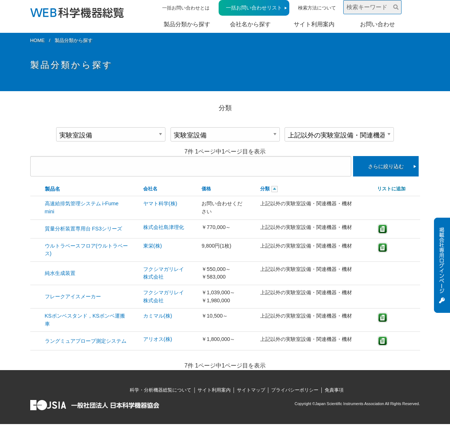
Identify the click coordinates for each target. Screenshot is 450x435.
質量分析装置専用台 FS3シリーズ (83, 229)
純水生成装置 (60, 273)
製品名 (52, 189)
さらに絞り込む (386, 166)
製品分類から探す (187, 24)
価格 (206, 188)
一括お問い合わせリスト (254, 8)
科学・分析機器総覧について (160, 390)
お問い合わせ (377, 24)
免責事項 (334, 390)
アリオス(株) (157, 339)
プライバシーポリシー (294, 390)
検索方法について (317, 8)
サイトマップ (251, 390)
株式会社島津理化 (163, 227)
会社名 (150, 188)
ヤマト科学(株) (160, 203)
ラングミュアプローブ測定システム (85, 341)
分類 (265, 188)
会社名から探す (250, 24)
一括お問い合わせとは (186, 8)
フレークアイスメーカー (73, 296)
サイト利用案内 (314, 24)
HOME (37, 40)
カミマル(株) (157, 316)
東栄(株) (152, 246)
